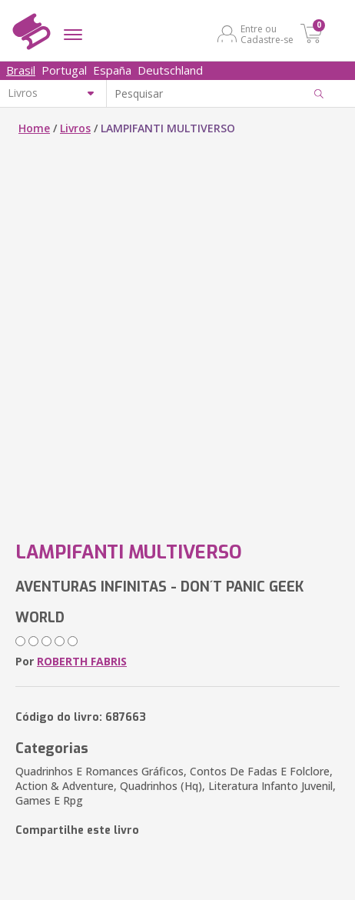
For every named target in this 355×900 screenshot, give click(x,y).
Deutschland (170, 70)
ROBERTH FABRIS (82, 661)
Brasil (20, 70)
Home (34, 128)
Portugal (64, 70)
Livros (75, 128)
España (112, 70)
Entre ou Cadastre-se (267, 33)
